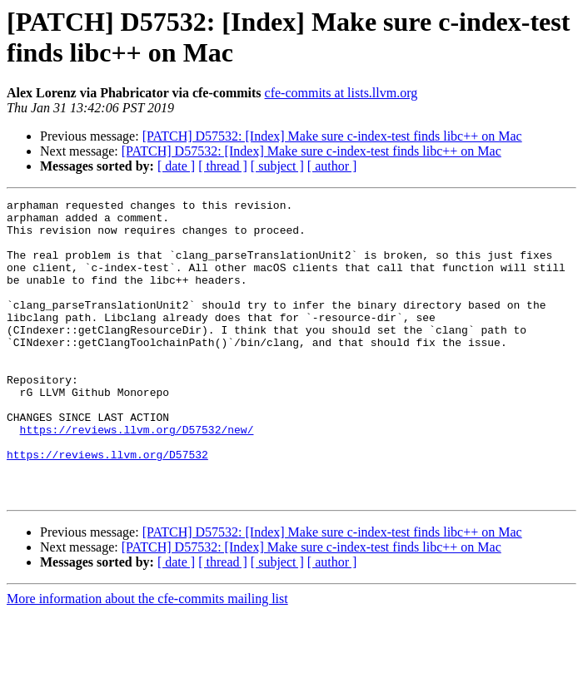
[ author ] (332, 166)
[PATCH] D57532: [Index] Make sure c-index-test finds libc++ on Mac (332, 136)
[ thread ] (222, 166)
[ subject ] (277, 166)
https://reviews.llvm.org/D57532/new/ (137, 476)
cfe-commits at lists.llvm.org (341, 93)
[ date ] (176, 166)
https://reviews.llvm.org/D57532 (107, 506)
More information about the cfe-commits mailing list (147, 658)
